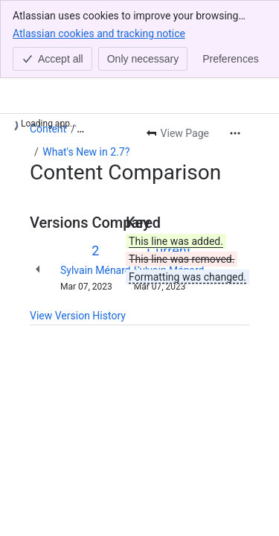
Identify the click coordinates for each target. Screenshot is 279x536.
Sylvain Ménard (95, 270)
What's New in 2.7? (85, 152)
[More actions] (235, 133)
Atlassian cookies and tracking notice (99, 32)
